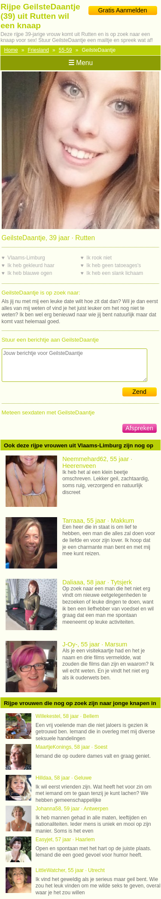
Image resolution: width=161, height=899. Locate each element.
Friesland (38, 50)
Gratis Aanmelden (122, 10)
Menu (80, 62)
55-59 (65, 50)
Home (11, 50)
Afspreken (139, 428)
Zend (139, 391)
